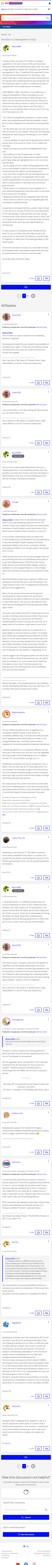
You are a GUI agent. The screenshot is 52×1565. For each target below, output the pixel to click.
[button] (48, 45)
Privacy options (7, 1551)
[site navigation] (2, 3)
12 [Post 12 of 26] (6, 1227)
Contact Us (46, 1555)
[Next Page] (33, 296)
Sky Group (5, 1558)
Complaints (5, 1555)
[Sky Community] (14, 3)
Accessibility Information (42, 1553)
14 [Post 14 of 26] (6, 1391)
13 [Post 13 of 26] (6, 1308)
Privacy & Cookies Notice (10, 1553)
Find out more (41, 327)
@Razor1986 (7, 333)
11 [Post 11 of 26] (6, 1147)
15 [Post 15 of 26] (6, 1443)
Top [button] (27, 1546)
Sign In (49, 3)
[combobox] (23, 18)
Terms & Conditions (43, 1551)
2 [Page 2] (27, 296)
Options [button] (4, 35)
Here (3, 814)
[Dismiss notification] (49, 9)
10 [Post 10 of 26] (6, 1098)
